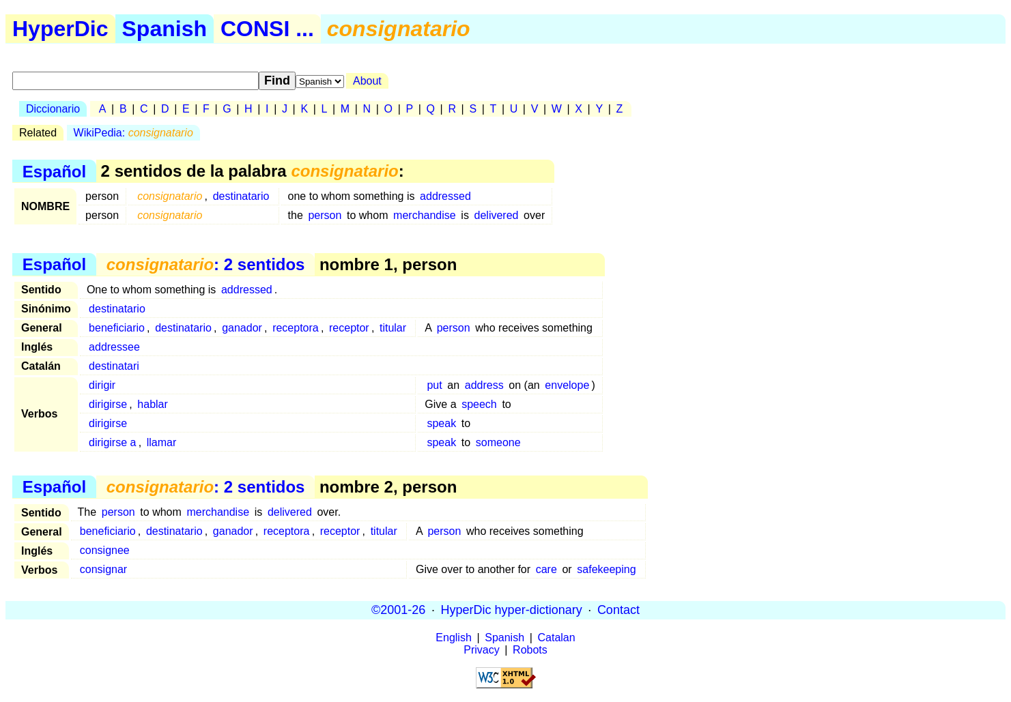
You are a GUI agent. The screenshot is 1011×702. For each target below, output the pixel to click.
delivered (496, 215)
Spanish (164, 28)
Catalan (556, 637)
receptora (295, 328)
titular (393, 328)
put (434, 385)
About (367, 81)
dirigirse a (112, 442)
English (453, 637)
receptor (349, 328)
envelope (567, 385)
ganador (242, 328)
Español (54, 171)
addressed (445, 196)
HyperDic (60, 28)
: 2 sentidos (205, 264)
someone (498, 442)
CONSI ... (267, 28)
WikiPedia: (133, 132)
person (324, 215)
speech (479, 404)
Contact (618, 610)
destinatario (241, 196)
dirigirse (108, 404)
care (546, 569)
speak (441, 423)
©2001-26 (398, 610)
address (484, 385)
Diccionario (53, 109)
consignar (103, 569)
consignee (105, 550)
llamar (162, 442)
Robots (530, 650)
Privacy (481, 650)
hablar (152, 404)
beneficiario (117, 328)
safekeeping (606, 569)
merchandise (424, 215)
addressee (114, 347)
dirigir (102, 385)
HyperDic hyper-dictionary (511, 610)
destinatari (114, 366)
